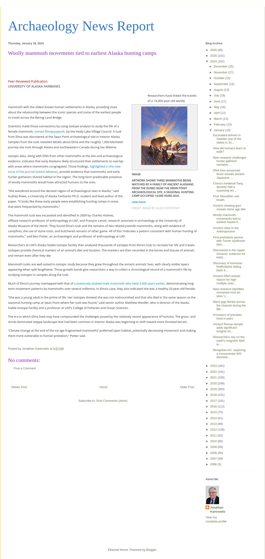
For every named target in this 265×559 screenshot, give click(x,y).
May (217, 107)
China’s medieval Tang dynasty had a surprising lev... (228, 187)
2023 (214, 365)
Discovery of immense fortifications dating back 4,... (227, 266)
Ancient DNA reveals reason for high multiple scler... (226, 279)
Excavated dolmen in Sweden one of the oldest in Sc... (227, 138)
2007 (214, 458)
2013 (214, 424)
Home (104, 387)
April (217, 112)
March (218, 118)
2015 (214, 412)
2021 (214, 377)
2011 (214, 435)
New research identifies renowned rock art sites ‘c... (228, 292)
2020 (214, 383)
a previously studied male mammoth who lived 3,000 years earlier (119, 283)
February (220, 124)
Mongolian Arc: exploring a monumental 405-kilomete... (229, 353)
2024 (214, 61)
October (219, 78)
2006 (214, 464)
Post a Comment (25, 368)
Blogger (151, 549)
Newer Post (19, 387)
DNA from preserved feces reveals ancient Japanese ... (228, 174)
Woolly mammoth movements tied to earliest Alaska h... (227, 218)
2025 (214, 55)
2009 (214, 447)
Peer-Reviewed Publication (28, 81)
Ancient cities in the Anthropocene (225, 229)
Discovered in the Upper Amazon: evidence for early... (229, 253)
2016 (214, 406)
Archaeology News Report (81, 25)
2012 (214, 429)
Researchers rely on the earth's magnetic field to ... (228, 340)
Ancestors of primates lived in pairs (227, 316)
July (217, 95)
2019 (214, 389)
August (219, 89)
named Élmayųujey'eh (49, 131)
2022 (214, 371)
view (139, 202)
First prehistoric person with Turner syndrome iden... (229, 241)
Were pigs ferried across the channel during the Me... (229, 305)
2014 (214, 418)
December (221, 66)
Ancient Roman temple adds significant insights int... (228, 327)
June (217, 101)
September (221, 84)
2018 (214, 395)
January (219, 130)
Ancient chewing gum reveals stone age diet (229, 207)
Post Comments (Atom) (111, 400)
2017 (214, 400)
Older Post (187, 387)
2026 (214, 50)
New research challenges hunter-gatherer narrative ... (229, 161)
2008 (214, 453)
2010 (214, 441)
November (221, 72)
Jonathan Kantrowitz (217, 509)
